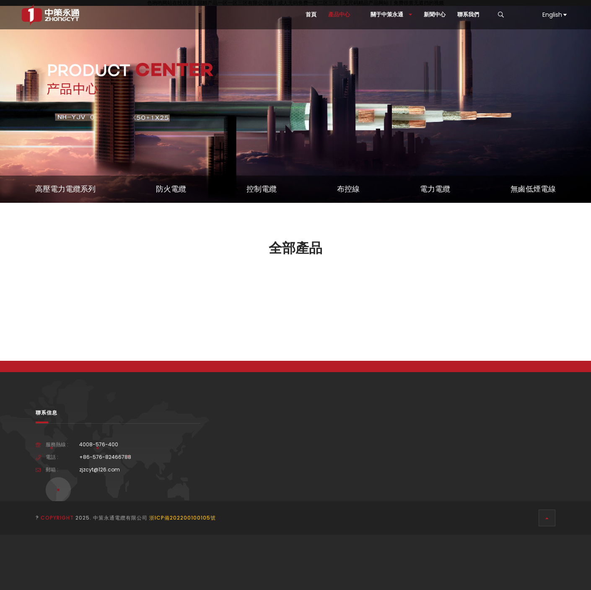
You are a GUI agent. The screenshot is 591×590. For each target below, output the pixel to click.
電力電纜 (435, 189)
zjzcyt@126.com (99, 470)
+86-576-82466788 (105, 457)
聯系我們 (468, 14)
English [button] (555, 14)
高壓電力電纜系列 (65, 189)
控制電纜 (261, 189)
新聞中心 (435, 14)
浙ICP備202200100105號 (182, 517)
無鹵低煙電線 (533, 189)
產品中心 (343, 14)
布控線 (348, 189)
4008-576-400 (98, 445)
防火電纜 (171, 189)
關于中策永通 (391, 14)
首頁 (311, 14)
